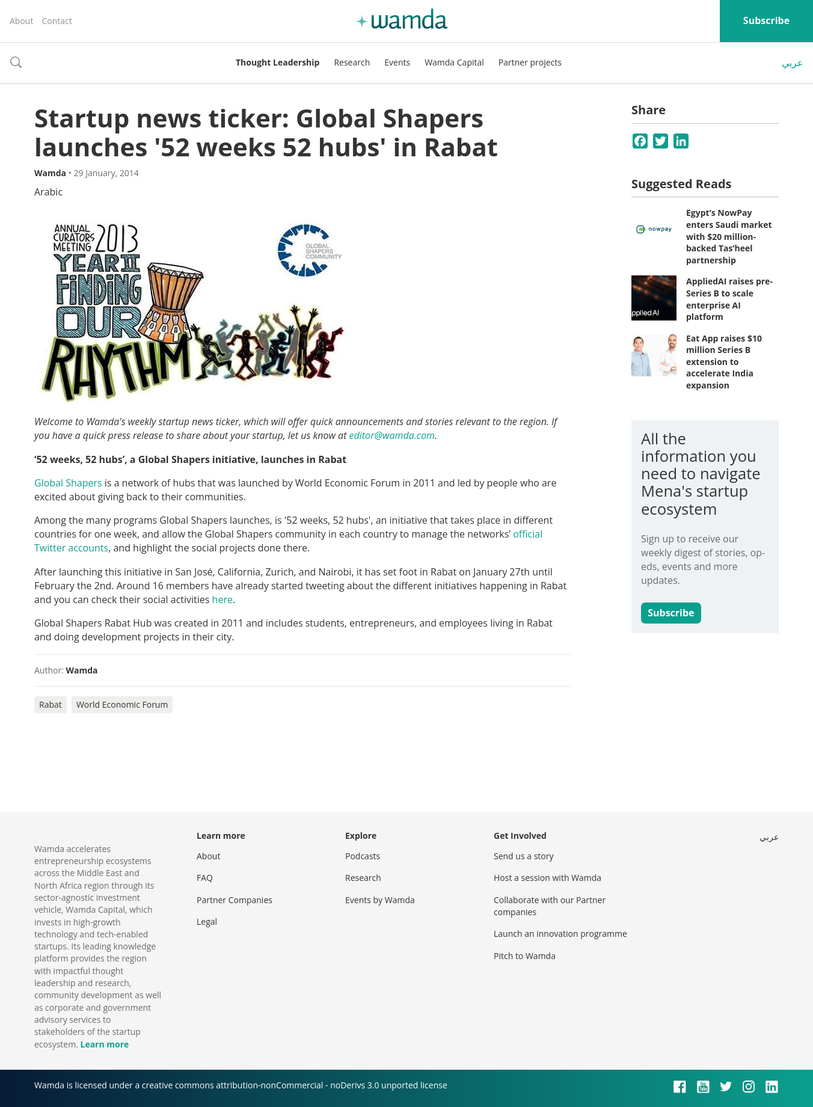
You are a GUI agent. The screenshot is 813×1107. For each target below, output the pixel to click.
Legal (207, 921)
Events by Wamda (380, 900)
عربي (792, 62)
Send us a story (523, 856)
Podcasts (362, 856)
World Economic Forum (122, 704)
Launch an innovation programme (560, 933)
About (21, 20)
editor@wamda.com (392, 435)
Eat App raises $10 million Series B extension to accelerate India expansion (724, 362)
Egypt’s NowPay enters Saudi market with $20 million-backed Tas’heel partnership (729, 236)
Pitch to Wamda (525, 955)
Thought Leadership (277, 62)
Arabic (48, 191)
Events (397, 62)
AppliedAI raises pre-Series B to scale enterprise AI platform (729, 298)
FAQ (205, 877)
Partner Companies (234, 900)
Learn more (104, 1044)
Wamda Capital (454, 62)
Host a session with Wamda (547, 877)
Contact (56, 20)
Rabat (50, 704)
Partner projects (530, 62)
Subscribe (766, 20)
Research (352, 62)
